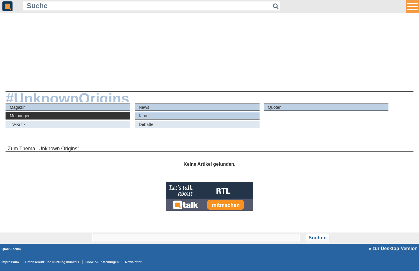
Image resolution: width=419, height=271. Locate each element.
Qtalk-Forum (11, 249)
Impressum (10, 262)
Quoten (274, 107)
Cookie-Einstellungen (102, 262)
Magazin (18, 107)
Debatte (146, 124)
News (144, 107)
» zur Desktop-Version (393, 248)
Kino (143, 115)
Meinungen (20, 115)
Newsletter (133, 262)
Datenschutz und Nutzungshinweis (52, 262)
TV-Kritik (18, 124)
